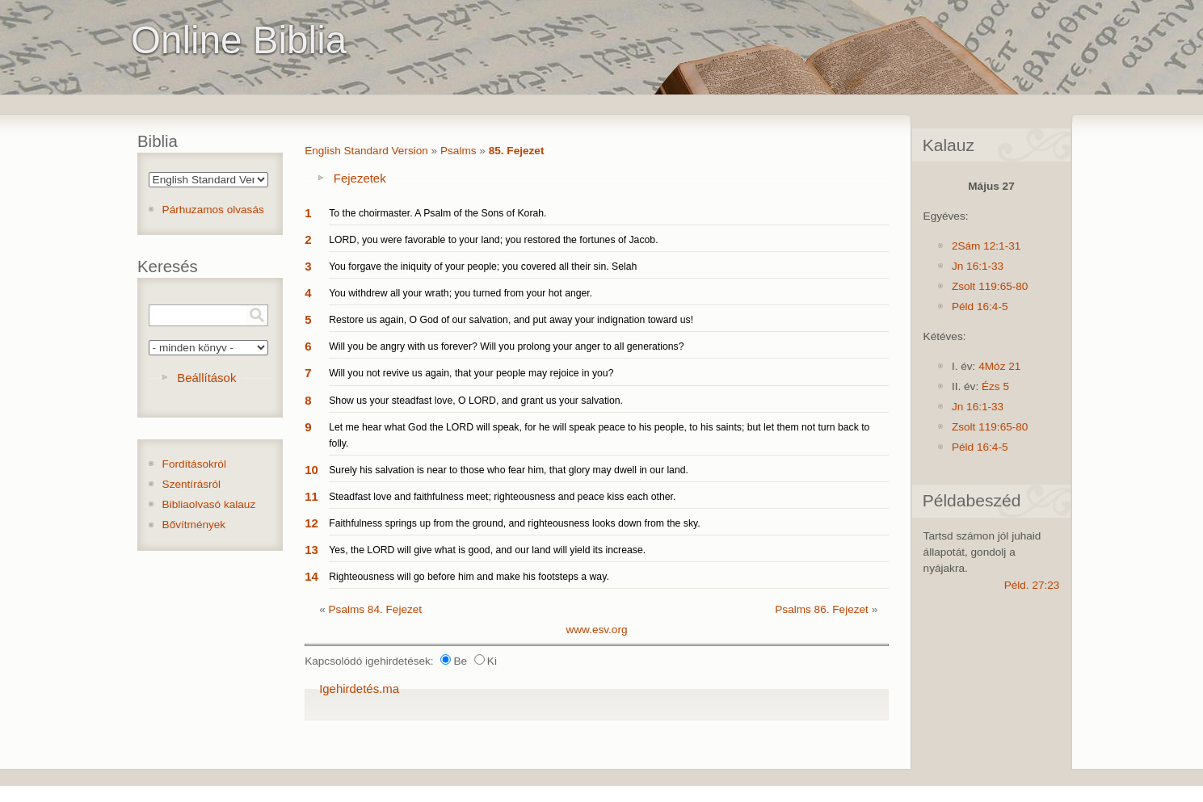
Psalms (458, 151)
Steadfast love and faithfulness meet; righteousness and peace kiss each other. (502, 496)
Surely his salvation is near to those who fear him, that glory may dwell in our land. (508, 470)
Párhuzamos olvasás (213, 210)
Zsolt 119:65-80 (990, 286)
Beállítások (206, 377)
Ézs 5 (995, 386)
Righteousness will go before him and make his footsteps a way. (469, 576)
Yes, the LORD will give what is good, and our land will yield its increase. (487, 550)
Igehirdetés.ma (359, 688)
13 (311, 549)
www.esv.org (596, 630)
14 (311, 576)
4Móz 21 (999, 366)
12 (311, 523)
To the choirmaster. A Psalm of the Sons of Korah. (437, 213)
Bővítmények (194, 525)
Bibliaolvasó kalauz (209, 504)
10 (311, 470)
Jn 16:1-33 (977, 266)
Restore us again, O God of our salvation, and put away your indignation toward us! (511, 319)
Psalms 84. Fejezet (376, 609)
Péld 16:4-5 (980, 306)
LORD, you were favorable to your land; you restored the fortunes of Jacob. (493, 240)
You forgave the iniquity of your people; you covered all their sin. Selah (483, 266)
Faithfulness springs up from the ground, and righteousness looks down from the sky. (514, 523)
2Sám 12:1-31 (986, 246)
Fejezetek (360, 178)
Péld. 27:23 (1032, 585)
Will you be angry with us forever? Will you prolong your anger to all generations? (506, 346)
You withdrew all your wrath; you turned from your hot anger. (460, 293)
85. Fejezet (517, 151)
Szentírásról (191, 484)
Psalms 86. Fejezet (822, 609)
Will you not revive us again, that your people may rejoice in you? (471, 373)
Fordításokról (194, 464)
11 (311, 496)
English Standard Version (366, 151)
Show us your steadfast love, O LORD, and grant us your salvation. (476, 400)
